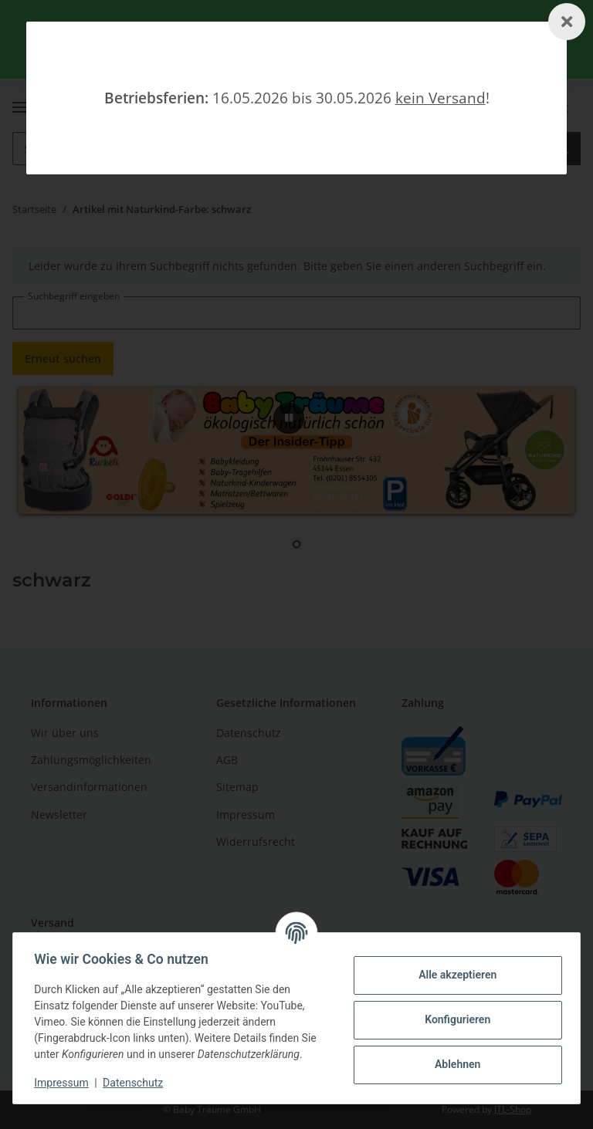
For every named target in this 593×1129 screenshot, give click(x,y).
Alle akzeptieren (454, 974)
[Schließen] (566, 21)
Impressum (65, 1083)
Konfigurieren (453, 1019)
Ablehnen (453, 1064)
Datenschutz (137, 1083)
